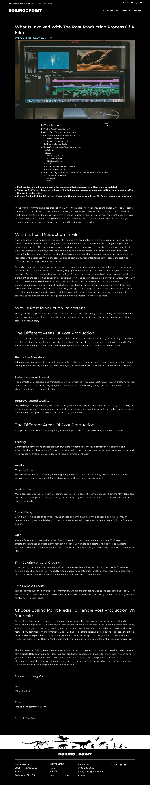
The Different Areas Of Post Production (61, 135)
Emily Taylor (24, 38)
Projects (125, 10)
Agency (54, 771)
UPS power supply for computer (71, 281)
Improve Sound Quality (57, 144)
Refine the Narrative (55, 138)
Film (50, 38)
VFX (49, 164)
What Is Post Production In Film (58, 129)
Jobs (56, 768)
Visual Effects (110, 10)
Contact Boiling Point (56, 175)
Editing (50, 150)
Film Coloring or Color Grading (61, 167)
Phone (52, 178)
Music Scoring (56, 158)
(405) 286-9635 (86, 768)
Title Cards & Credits (56, 169)
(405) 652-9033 (45, 3)
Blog (57, 775)
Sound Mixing (56, 161)
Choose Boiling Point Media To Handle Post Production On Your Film (75, 172)
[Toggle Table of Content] (105, 125)
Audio (50, 153)
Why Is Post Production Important (59, 132)
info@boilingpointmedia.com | (23, 3)
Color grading (22, 567)
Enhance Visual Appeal (57, 141)
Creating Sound (57, 156)
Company (137, 10)
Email (52, 181)
